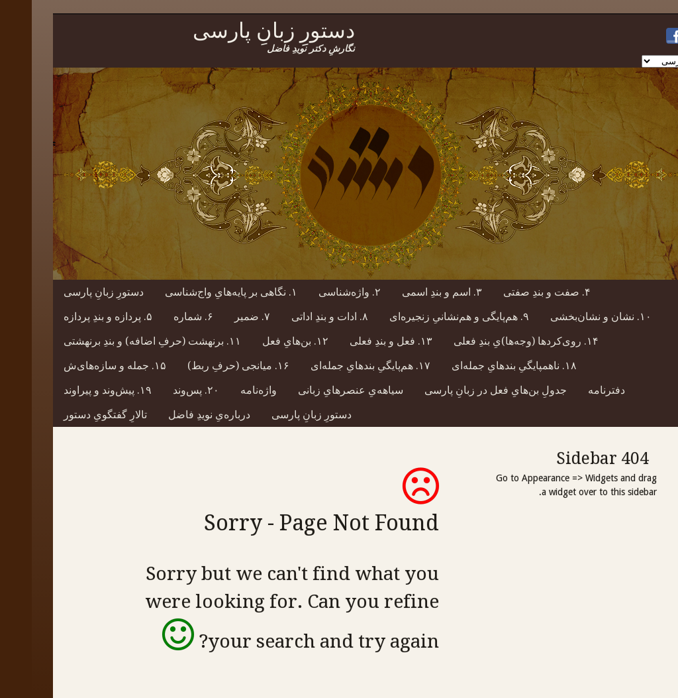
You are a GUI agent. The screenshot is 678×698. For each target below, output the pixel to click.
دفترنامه (574, 390)
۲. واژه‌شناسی (318, 292)
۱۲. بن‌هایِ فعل (263, 341)
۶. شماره (161, 316)
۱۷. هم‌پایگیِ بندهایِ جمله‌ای (339, 365)
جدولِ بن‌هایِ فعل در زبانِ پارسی (464, 390)
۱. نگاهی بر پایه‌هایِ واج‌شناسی (199, 292)
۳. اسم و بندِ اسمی (410, 292)
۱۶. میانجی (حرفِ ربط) (207, 365)
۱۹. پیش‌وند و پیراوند (76, 390)
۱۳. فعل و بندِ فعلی (359, 341)
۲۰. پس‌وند (164, 390)
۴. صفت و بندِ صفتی (515, 292)
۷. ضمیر (220, 316)
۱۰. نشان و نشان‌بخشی (569, 316)
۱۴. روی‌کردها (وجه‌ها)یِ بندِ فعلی (494, 341)
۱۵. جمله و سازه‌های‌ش (83, 365)
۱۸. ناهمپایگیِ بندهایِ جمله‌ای (482, 365)
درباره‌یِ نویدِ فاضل (177, 414)
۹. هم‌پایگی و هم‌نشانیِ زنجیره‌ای (427, 316)
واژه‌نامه (227, 390)
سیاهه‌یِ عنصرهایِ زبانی (318, 390)
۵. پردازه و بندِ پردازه (76, 316)
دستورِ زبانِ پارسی (72, 292)
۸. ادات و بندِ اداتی (298, 316)
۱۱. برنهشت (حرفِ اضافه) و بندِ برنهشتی (120, 341)
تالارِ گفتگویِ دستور (73, 414)
